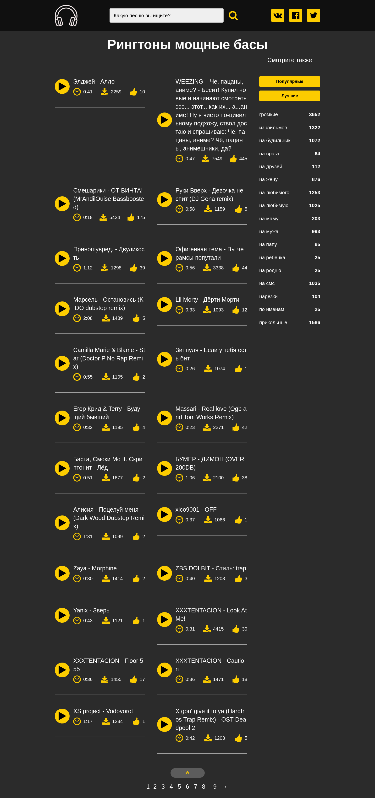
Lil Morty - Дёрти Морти (207, 299)
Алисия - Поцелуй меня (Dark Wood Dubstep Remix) (108, 518)
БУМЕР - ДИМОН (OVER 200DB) (210, 463)
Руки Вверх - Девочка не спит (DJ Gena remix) (209, 194)
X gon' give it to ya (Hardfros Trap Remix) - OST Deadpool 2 (211, 719)
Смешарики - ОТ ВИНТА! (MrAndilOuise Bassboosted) (108, 198)
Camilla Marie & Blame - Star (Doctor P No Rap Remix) (109, 358)
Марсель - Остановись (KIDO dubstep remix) (108, 303)
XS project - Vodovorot (103, 711)
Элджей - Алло (94, 81)
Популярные (289, 81)
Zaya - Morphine (95, 568)
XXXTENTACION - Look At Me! (211, 614)
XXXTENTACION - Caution (210, 664)
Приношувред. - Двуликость (108, 253)
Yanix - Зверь (91, 610)
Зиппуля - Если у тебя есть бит (211, 354)
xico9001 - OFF (196, 509)
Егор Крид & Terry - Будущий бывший (106, 412)
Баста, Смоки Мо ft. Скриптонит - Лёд (107, 463)
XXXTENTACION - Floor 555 (108, 664)
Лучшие (289, 95)
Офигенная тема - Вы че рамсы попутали (210, 253)
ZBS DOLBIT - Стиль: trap (211, 568)
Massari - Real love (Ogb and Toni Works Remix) (211, 412)
